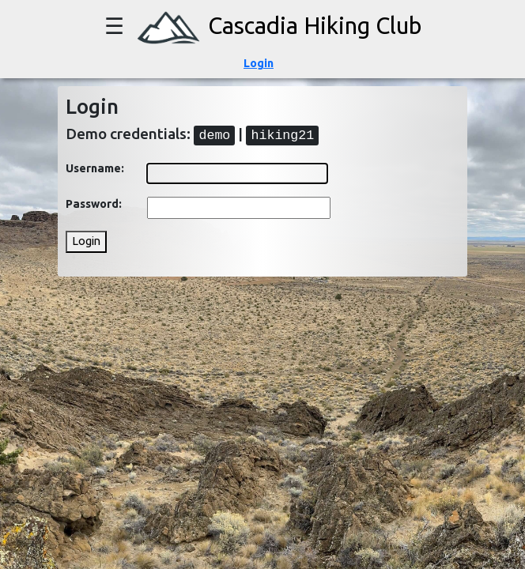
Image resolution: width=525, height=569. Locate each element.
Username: (95, 168)
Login (259, 63)
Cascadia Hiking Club (275, 26)
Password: (94, 204)
